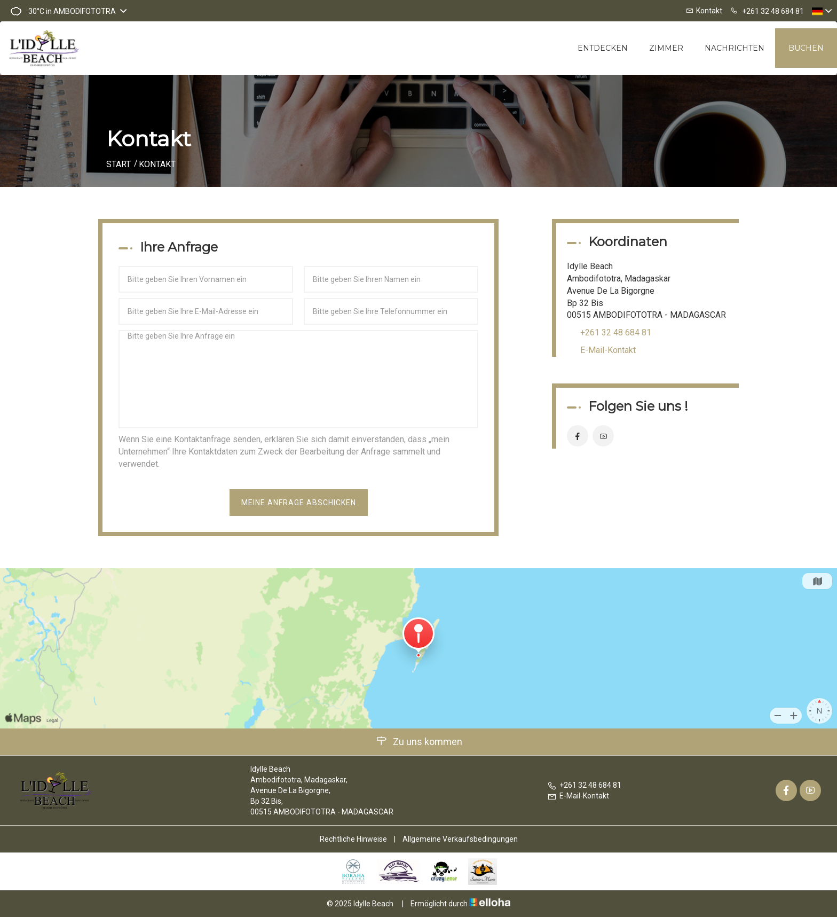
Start (118, 164)
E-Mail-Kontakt (608, 350)
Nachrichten (734, 48)
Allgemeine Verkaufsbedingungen (460, 839)
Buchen (806, 48)
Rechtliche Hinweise (353, 839)
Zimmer (666, 48)
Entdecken (603, 48)
